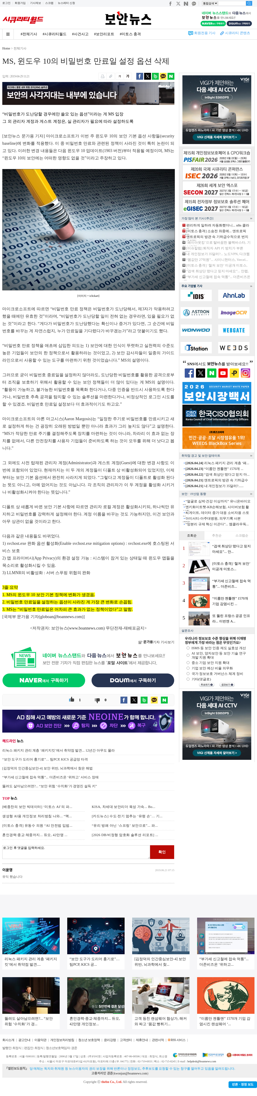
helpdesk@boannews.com (201, 1061)
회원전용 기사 (205, 33)
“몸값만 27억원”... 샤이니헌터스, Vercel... (217, 260)
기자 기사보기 (156, 642)
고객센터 (126, 1040)
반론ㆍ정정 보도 (243, 1084)
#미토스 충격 (130, 34)
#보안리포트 (104, 34)
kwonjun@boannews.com (130, 1073)
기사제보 (35, 3)
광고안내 (24, 1040)
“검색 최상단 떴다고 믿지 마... (217, 474)
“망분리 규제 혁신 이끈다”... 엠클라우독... (217, 524)
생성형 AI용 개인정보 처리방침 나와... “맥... (37, 816)
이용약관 (40, 1040)
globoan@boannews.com (61, 616)
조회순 (192, 535)
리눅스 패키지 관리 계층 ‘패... (217, 463)
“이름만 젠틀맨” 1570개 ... (214, 469)
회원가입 (20, 3)
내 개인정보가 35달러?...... (214, 486)
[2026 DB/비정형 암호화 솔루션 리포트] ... (125, 835)
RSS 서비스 (178, 1040)
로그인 (6, 3)
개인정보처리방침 (62, 1040)
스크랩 (49, 3)
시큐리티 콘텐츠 (237, 33)
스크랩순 (241, 535)
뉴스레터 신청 (66, 3)
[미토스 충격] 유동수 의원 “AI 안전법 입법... (37, 825)
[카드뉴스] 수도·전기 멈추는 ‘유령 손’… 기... (127, 816)
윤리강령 (110, 1040)
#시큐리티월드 (55, 34)
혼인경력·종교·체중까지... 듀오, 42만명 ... (34, 835)
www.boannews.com (86, 628)
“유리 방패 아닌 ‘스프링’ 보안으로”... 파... (125, 825)
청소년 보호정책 (89, 1040)
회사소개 (8, 1040)
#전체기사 (29, 34)
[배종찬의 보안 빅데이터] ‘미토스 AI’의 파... (37, 807)
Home (6, 48)
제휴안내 (142, 1040)
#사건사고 (80, 34)
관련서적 (158, 1040)
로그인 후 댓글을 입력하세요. (76, 852)
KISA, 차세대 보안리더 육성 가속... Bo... (123, 807)
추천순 (217, 535)
